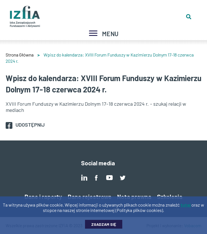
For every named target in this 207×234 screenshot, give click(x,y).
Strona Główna (20, 54)
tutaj (185, 207)
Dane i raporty (43, 196)
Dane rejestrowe (90, 196)
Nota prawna (134, 196)
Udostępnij (30, 125)
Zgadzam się (103, 226)
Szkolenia (169, 196)
